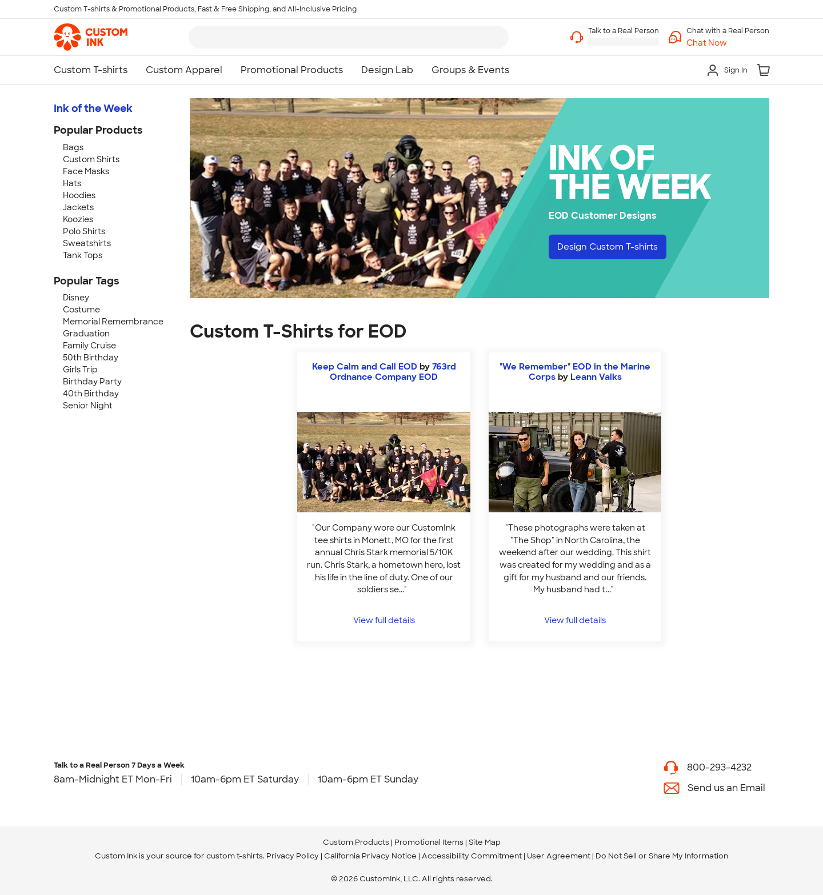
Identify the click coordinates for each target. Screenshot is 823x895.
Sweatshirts (87, 243)
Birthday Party (92, 381)
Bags (73, 147)
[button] (727, 43)
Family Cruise (89, 345)
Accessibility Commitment (472, 856)
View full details (384, 620)
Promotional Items (429, 842)
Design (612, 247)
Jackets (78, 207)
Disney (76, 297)
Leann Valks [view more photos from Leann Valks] (596, 377)
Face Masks (86, 171)
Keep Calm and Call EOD (364, 366)
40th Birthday (91, 393)
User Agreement (558, 856)
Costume (81, 309)
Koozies (78, 219)
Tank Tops (82, 255)
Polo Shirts (84, 231)
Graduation (86, 333)
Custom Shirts (91, 159)
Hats (72, 183)
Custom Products (356, 842)
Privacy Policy (292, 856)
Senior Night (88, 405)
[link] (90, 37)
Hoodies (79, 195)
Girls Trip (80, 369)
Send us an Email (726, 788)
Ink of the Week (93, 108)
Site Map (485, 842)
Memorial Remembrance (113, 321)
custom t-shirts (234, 856)
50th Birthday (90, 357)
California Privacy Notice (370, 856)
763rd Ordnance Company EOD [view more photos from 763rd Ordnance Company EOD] (393, 372)
